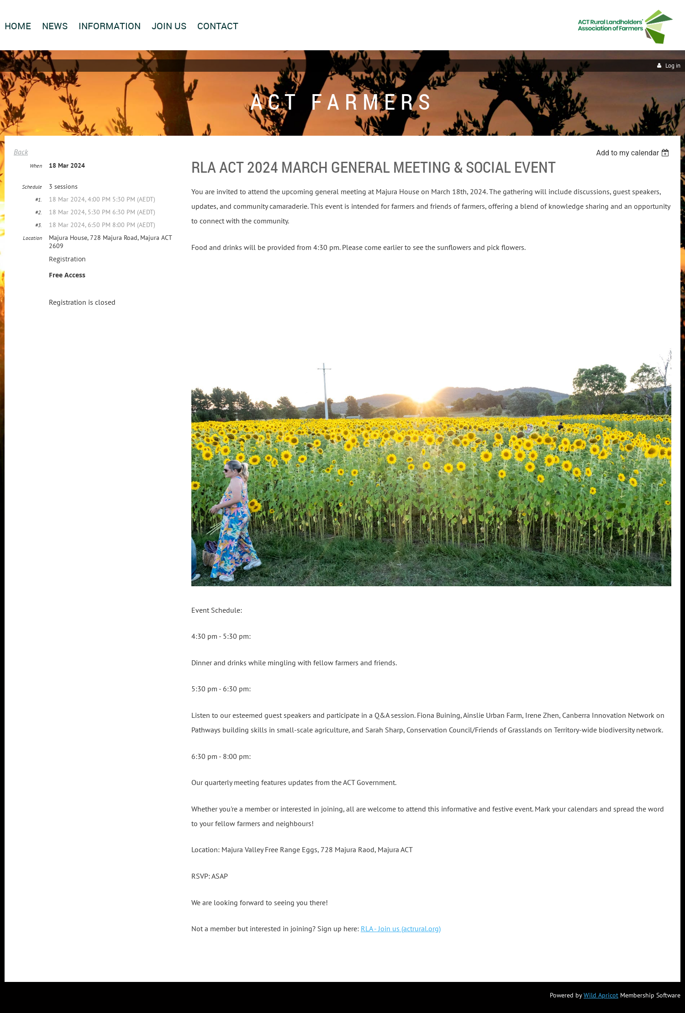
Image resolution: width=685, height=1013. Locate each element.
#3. (38, 225)
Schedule (32, 186)
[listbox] (633, 153)
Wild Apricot (601, 995)
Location (32, 237)
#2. (38, 212)
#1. (38, 199)
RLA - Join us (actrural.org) (401, 928)
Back (21, 151)
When (36, 165)
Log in (672, 65)
